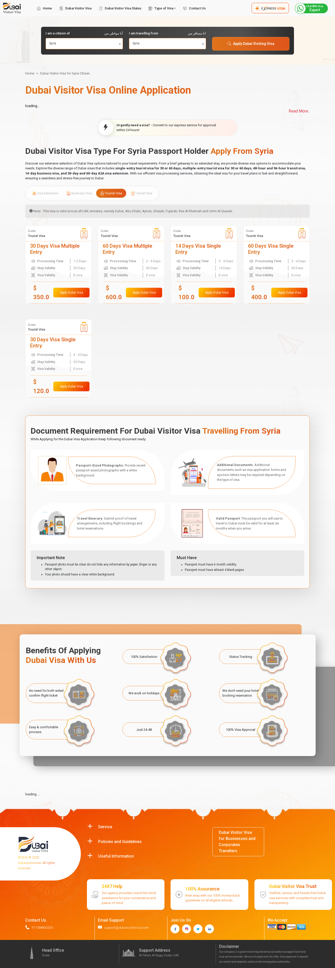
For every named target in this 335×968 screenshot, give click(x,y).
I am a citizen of (84, 33)
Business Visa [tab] (79, 193)
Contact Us (194, 8)
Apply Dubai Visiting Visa (250, 44)
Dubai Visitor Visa (75, 8)
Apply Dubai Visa (71, 292)
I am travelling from (167, 33)
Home (44, 8)
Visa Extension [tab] (45, 193)
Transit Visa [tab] (141, 193)
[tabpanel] (167, 311)
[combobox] (84, 43)
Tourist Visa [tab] (111, 193)
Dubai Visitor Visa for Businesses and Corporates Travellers (237, 841)
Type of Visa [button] (160, 8)
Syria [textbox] (52, 43)
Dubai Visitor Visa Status (120, 8)
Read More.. (299, 111)
